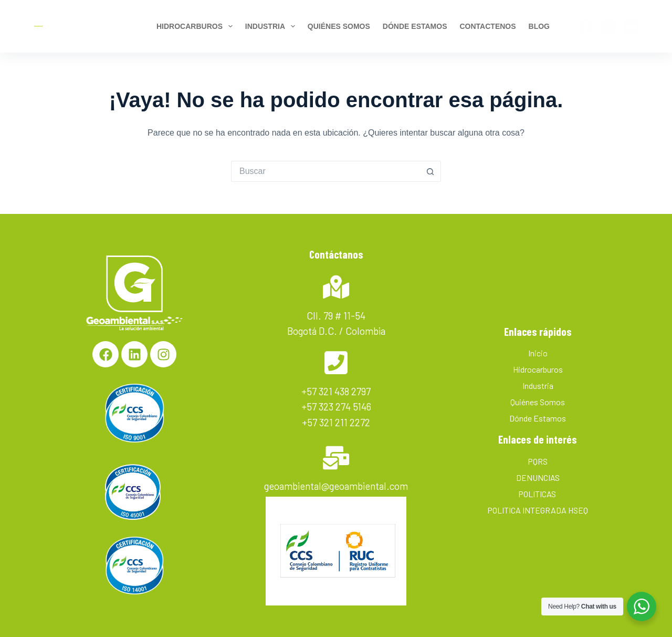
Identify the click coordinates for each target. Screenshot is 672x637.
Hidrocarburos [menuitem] (196, 26)
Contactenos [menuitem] (487, 26)
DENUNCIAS (538, 477)
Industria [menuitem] (272, 26)
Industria (537, 386)
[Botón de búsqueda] (430, 171)
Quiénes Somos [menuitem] (339, 26)
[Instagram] (608, 26)
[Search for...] (325, 171)
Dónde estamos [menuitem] (415, 26)
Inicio (538, 353)
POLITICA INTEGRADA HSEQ (537, 510)
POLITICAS (538, 494)
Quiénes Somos (537, 402)
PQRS (538, 461)
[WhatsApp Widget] (641, 606)
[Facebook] (586, 26)
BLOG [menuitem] (539, 26)
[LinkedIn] (631, 26)
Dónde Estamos (537, 418)
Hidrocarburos (538, 369)
